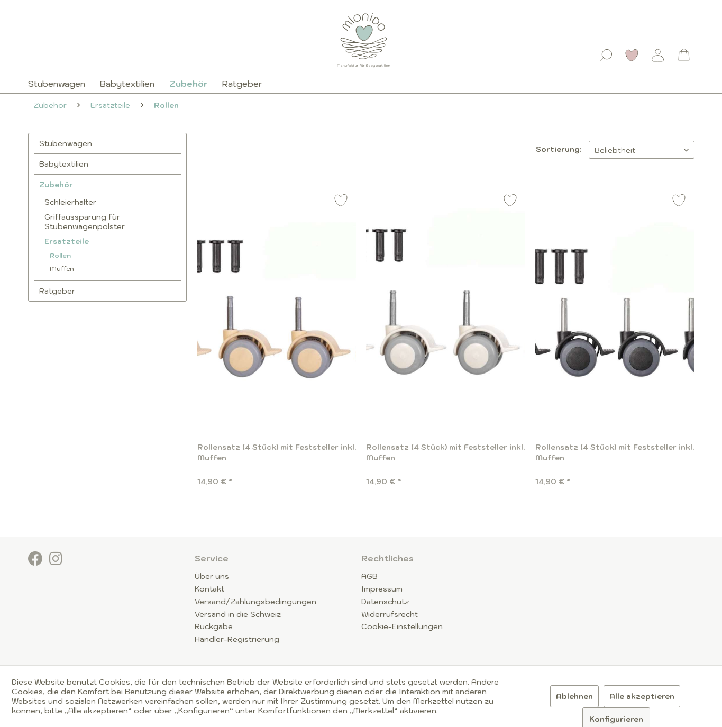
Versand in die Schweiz (238, 614)
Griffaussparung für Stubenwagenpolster (84, 221)
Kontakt (209, 589)
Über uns (212, 576)
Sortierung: (558, 149)
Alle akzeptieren (641, 696)
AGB (369, 576)
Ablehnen (574, 696)
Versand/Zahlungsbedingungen (255, 601)
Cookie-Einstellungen (402, 626)
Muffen (62, 268)
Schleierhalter (70, 202)
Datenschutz (385, 601)
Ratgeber (57, 291)
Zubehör (56, 184)
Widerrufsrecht (389, 614)
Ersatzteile (66, 241)
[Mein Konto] (658, 55)
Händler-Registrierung (237, 639)
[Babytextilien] (127, 83)
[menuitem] (606, 53)
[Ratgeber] (242, 83)
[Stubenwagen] (60, 83)
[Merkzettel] (632, 55)
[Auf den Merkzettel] (341, 201)
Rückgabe (214, 626)
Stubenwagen (65, 143)
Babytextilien (63, 164)
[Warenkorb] (683, 55)
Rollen (60, 255)
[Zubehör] (188, 83)
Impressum (382, 589)
